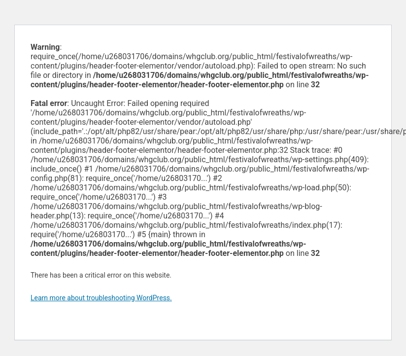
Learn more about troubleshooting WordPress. (101, 298)
